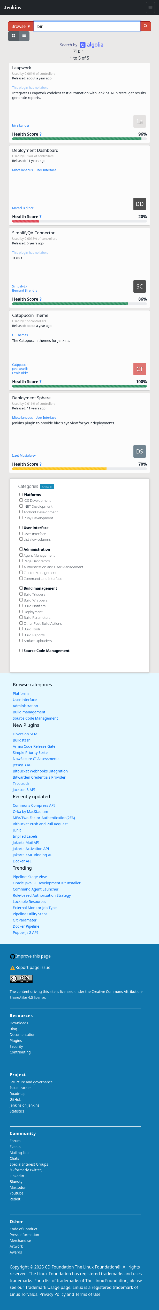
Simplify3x (19, 286)
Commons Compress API (34, 805)
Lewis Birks (20, 373)
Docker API (22, 861)
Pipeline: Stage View (30, 876)
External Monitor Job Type (35, 907)
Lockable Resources (29, 901)
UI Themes (20, 335)
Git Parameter (25, 920)
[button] (79, 103)
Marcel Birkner (22, 208)
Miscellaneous (22, 170)
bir (80, 51)
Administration (25, 705)
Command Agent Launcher (36, 889)
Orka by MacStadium (30, 811)
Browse (21, 26)
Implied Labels (25, 836)
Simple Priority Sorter (31, 752)
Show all (47, 487)
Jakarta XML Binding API (33, 854)
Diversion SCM (25, 733)
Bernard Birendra (24, 290)
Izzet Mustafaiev (24, 455)
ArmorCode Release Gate (34, 746)
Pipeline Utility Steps (30, 913)
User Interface (45, 170)
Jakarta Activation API (31, 848)
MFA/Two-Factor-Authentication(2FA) (44, 817)
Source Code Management (35, 718)
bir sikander (20, 125)
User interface (25, 699)
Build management (29, 712)
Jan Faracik (20, 369)
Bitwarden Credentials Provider (39, 777)
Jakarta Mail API (26, 842)
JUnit (17, 830)
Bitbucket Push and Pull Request (40, 823)
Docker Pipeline (26, 926)
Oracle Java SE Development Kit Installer (47, 882)
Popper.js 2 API (25, 932)
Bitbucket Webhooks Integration (40, 771)
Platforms (21, 693)
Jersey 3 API (23, 764)
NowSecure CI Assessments (36, 758)
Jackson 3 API (24, 789)
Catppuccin (20, 364)
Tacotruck (21, 783)
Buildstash (22, 740)
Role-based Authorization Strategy (42, 895)
